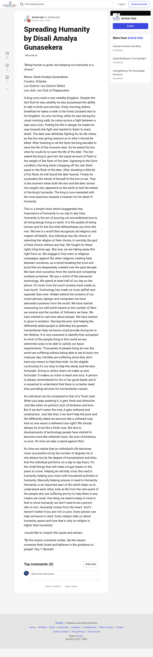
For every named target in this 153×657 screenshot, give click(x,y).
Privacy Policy (78, 631)
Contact (119, 627)
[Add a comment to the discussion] (64, 576)
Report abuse (71, 586)
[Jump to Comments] (7, 67)
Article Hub (38, 17)
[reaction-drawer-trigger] (7, 55)
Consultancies (89, 627)
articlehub (31, 55)
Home (32, 627)
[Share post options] (7, 89)
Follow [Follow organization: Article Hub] (130, 26)
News (52, 627)
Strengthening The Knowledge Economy (130, 74)
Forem (80, 636)
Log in (121, 4)
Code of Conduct (53, 586)
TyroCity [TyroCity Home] (59, 623)
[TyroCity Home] (9, 4)
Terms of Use (94, 631)
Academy (75, 627)
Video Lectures (106, 627)
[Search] (22, 4)
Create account (139, 4)
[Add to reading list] (7, 79)
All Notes (42, 627)
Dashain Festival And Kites (130, 48)
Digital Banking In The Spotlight (130, 60)
